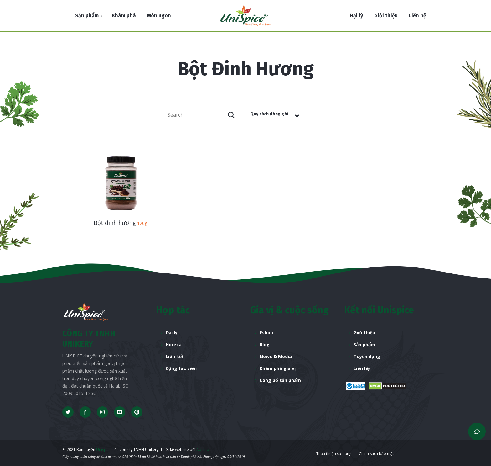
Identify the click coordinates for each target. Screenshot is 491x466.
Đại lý (172, 333)
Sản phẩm (364, 344)
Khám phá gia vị (278, 368)
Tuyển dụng (367, 356)
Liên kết (175, 356)
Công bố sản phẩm (280, 380)
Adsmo (202, 449)
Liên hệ (362, 368)
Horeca (174, 344)
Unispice (103, 449)
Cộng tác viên (181, 368)
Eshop (266, 333)
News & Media (276, 356)
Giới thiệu (364, 333)
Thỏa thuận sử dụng (333, 453)
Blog (265, 344)
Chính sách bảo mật (376, 453)
